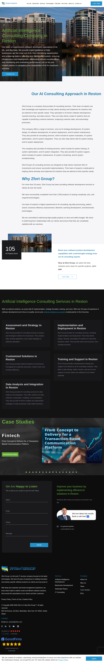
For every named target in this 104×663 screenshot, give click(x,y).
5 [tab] (39, 472)
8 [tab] (49, 472)
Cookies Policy (27, 599)
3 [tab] (32, 472)
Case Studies (85, 590)
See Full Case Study (10, 454)
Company (83, 576)
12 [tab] (62, 472)
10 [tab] (56, 472)
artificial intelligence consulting (55, 312)
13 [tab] (66, 472)
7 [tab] (46, 472)
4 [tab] (36, 472)
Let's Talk (96, 3)
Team (82, 586)
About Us (83, 579)
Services (58, 576)
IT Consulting (60, 592)
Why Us (83, 583)
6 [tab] (42, 472)
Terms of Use (16, 599)
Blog (82, 593)
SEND (39, 545)
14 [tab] (69, 472)
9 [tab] (52, 472)
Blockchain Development (64, 585)
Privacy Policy (63, 660)
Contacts (4, 618)
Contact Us (78, 3)
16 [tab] (76, 472)
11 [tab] (59, 472)
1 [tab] (26, 472)
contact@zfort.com (67, 529)
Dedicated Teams (61, 589)
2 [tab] (29, 472)
